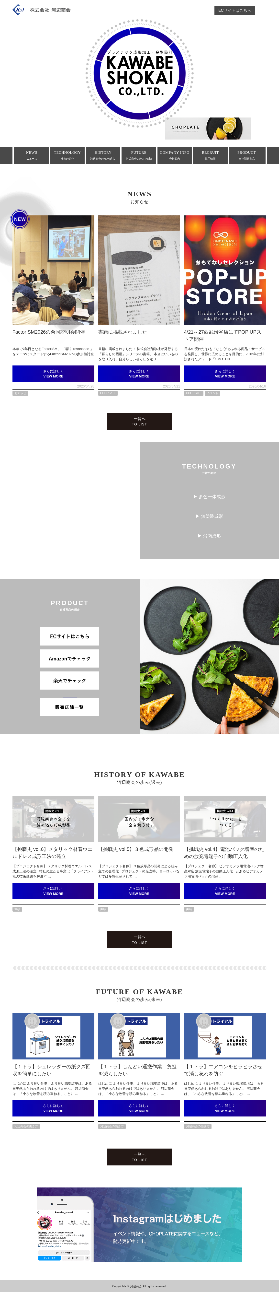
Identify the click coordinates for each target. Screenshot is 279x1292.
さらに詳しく (53, 373)
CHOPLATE (108, 393)
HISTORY (103, 155)
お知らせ (20, 393)
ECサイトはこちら (234, 10)
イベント (212, 393)
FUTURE (139, 155)
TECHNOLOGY (67, 155)
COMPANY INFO (174, 155)
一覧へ (139, 421)
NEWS (31, 155)
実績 (17, 909)
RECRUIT (210, 155)
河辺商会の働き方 (26, 1126)
